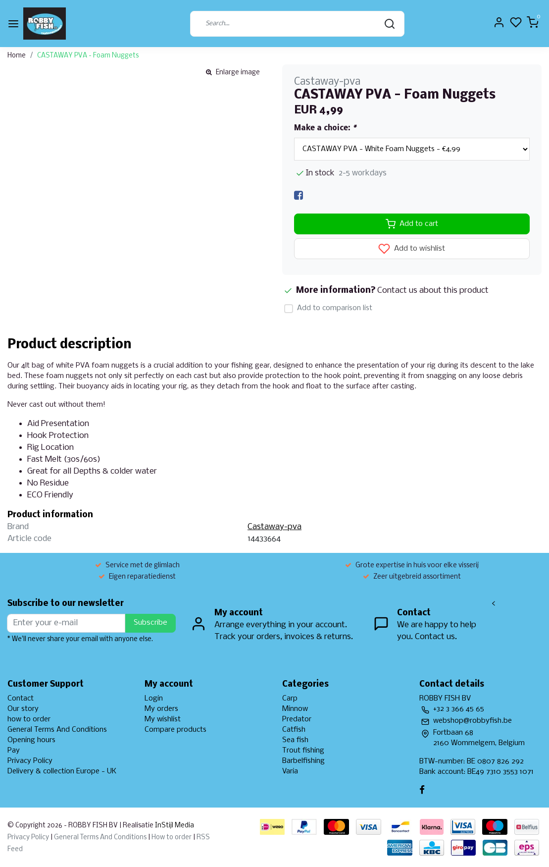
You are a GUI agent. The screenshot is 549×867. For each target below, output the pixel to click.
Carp (290, 699)
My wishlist (163, 719)
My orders (161, 709)
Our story (23, 709)
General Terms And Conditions (57, 730)
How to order (171, 837)
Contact (20, 699)
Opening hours (31, 740)
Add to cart (412, 224)
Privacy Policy (29, 761)
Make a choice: (325, 128)
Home (16, 55)
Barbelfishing (303, 761)
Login (154, 699)
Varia (290, 771)
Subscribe (150, 623)
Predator (296, 719)
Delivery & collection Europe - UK (61, 771)
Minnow (295, 709)
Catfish (293, 730)
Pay (13, 751)
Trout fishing (303, 751)
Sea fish (295, 740)
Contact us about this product (433, 290)
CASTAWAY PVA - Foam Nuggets (88, 55)
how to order (28, 719)
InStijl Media (173, 825)
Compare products (175, 730)
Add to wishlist (411, 249)
